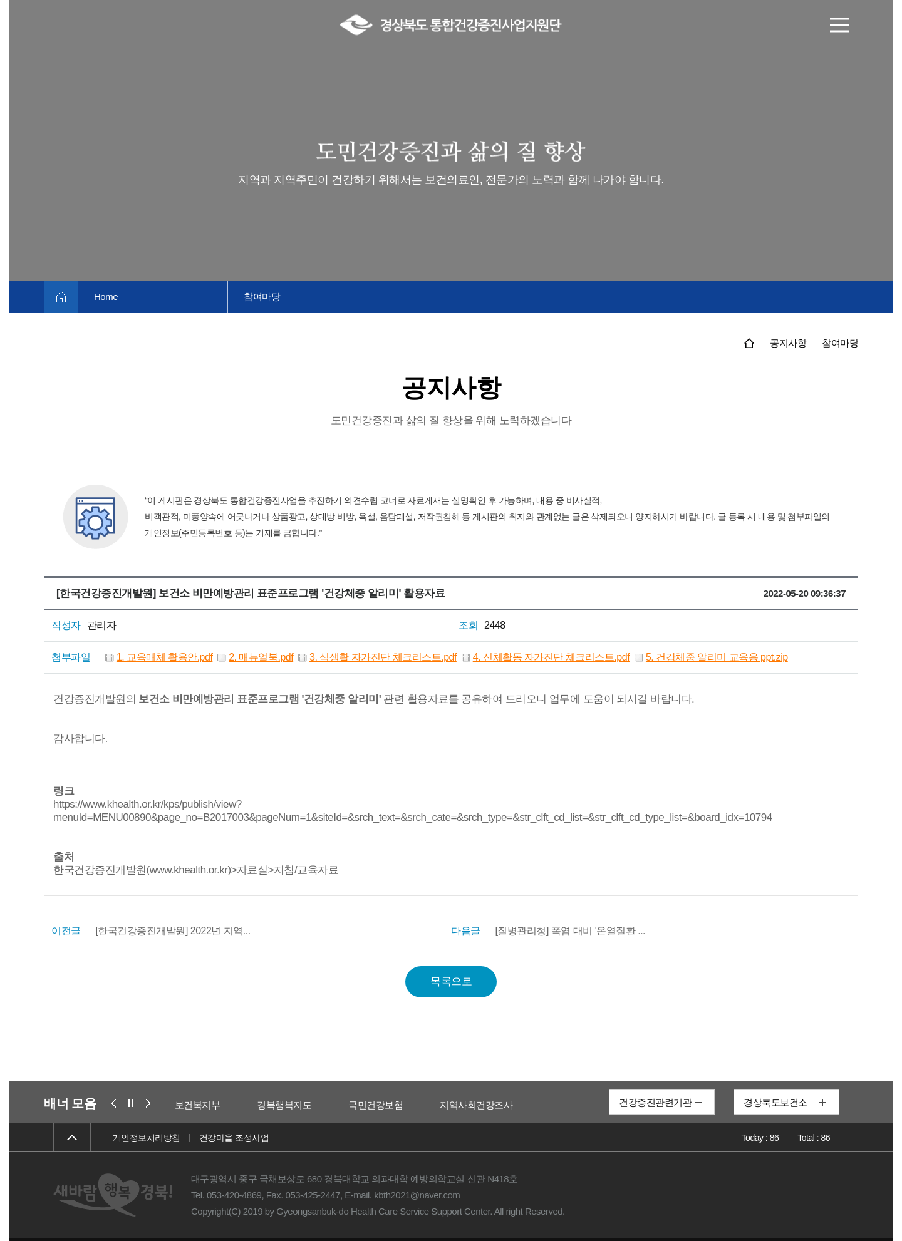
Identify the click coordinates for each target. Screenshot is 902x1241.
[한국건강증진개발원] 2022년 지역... (172, 930)
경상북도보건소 (775, 1102)
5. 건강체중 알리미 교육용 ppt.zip (717, 657)
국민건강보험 (375, 1104)
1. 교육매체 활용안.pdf (164, 657)
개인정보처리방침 (146, 1138)
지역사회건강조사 (476, 1104)
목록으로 (451, 981)
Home (106, 296)
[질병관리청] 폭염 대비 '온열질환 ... (570, 930)
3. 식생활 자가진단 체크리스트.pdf (383, 657)
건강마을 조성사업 (234, 1138)
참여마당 (262, 296)
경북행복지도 (284, 1104)
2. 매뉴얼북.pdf (261, 657)
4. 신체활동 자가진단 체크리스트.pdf (551, 657)
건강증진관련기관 (655, 1102)
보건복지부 (197, 1104)
